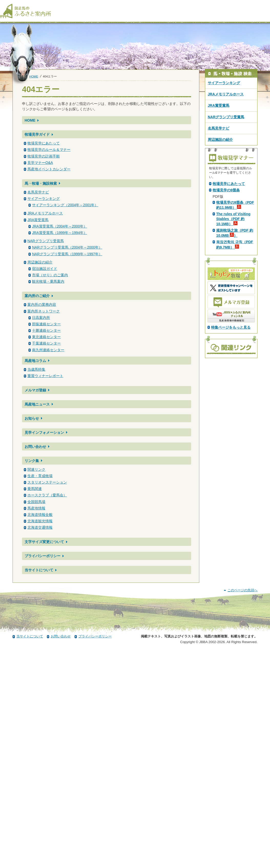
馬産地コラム (35, 361)
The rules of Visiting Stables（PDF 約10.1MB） (233, 309)
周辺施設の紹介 (40, 262)
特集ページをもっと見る (231, 418)
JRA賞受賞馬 (37, 220)
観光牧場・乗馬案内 (48, 281)
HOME (33, 76)
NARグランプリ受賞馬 (45, 241)
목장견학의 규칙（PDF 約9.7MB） (234, 334)
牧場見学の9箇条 (226, 280)
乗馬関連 (34, 489)
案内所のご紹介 (37, 296)
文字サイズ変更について (44, 542)
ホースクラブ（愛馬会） (47, 495)
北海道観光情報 (40, 521)
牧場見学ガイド (37, 134)
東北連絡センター (46, 337)
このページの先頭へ (242, 785)
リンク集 (32, 461)
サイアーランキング (43, 198)
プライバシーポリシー (42, 556)
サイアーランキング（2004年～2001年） (65, 205)
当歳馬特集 (36, 369)
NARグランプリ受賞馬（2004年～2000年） (67, 247)
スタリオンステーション (47, 482)
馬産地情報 (36, 508)
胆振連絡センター (46, 324)
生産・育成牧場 (40, 476)
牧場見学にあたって (43, 143)
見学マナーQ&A (40, 163)
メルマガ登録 (35, 390)
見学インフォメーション (44, 432)
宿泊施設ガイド (44, 269)
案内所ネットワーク (43, 311)
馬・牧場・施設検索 (41, 183)
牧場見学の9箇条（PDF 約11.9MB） (235, 295)
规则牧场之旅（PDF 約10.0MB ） (234, 323)
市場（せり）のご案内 (50, 275)
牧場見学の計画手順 (43, 156)
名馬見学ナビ (38, 192)
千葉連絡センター (46, 343)
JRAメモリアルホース (45, 213)
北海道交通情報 (40, 527)
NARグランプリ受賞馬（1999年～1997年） (67, 254)
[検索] (266, 4)
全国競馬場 (36, 502)
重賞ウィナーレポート (45, 376)
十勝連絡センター (46, 330)
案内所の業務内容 (41, 304)
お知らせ (32, 418)
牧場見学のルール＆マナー (48, 149)
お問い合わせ (35, 447)
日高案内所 (41, 318)
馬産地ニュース (37, 404)
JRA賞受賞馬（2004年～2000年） (59, 226)
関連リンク (36, 469)
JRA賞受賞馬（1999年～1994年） (59, 233)
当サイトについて (39, 570)
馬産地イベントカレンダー (48, 169)
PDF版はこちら (226, 227)
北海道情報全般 (40, 515)
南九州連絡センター (48, 350)
